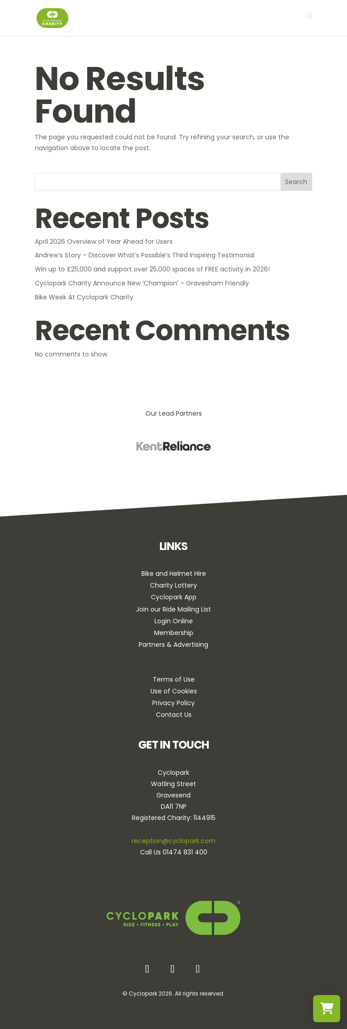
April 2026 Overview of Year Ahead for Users (104, 241)
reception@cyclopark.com (173, 840)
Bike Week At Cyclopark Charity (84, 297)
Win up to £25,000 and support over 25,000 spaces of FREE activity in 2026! (152, 269)
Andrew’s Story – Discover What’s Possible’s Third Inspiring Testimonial (144, 255)
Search (296, 181)
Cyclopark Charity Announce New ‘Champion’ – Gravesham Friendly (142, 283)
